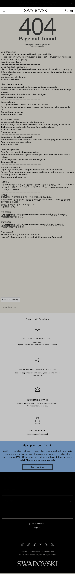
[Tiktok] (46, 545)
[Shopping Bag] (71, 11)
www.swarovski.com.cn (35, 215)
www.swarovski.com (25, 57)
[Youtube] (40, 545)
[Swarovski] (36, 10)
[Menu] (4, 10)
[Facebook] (22, 545)
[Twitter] (52, 545)
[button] (36, 525)
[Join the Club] (37, 468)
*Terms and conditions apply (40, 460)
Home (4, 307)
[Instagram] (34, 545)
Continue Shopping (10, 300)
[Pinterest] (28, 545)
